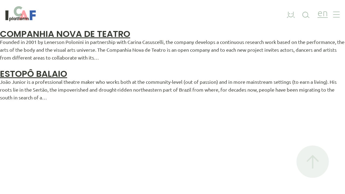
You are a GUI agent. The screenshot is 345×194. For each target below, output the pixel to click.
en (323, 13)
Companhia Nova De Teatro (65, 34)
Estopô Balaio (33, 74)
